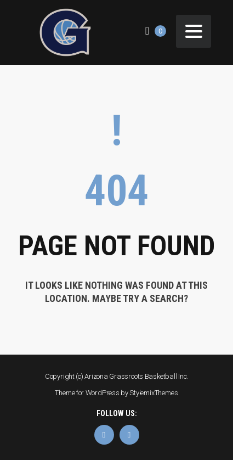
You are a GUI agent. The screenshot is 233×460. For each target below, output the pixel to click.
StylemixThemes (153, 393)
